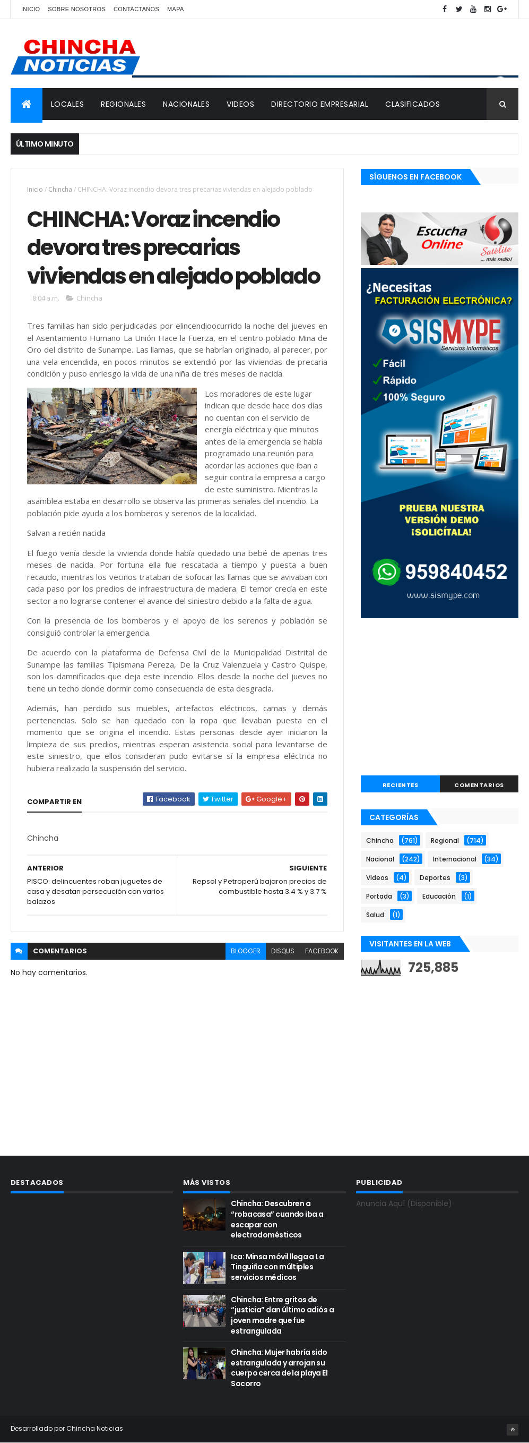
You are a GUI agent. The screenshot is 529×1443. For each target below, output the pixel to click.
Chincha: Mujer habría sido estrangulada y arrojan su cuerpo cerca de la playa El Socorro (279, 1368)
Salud (375, 914)
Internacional (454, 859)
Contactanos (136, 9)
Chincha (60, 189)
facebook (322, 950)
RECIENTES (401, 785)
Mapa (175, 9)
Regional (445, 840)
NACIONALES (186, 104)
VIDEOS (240, 104)
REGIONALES (123, 104)
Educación (439, 896)
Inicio (30, 9)
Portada (379, 896)
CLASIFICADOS (412, 104)
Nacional (380, 859)
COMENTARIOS (479, 785)
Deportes (435, 877)
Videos (377, 877)
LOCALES (67, 104)
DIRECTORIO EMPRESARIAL (319, 104)
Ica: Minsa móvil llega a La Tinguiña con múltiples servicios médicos (277, 1267)
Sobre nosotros (77, 9)
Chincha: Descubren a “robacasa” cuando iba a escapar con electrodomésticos (277, 1219)
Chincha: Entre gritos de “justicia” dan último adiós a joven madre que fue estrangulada (282, 1315)
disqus (282, 950)
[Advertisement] (439, 698)
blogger (246, 950)
